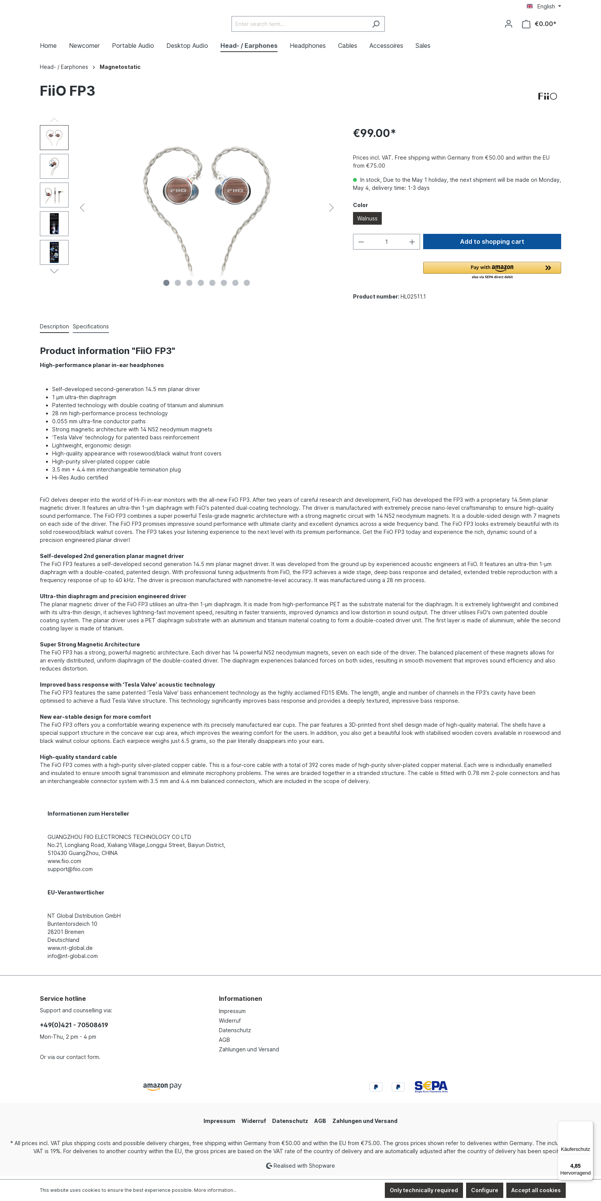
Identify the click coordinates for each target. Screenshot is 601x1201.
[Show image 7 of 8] (235, 287)
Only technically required (424, 1190)
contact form (82, 1060)
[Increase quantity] (412, 245)
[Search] (395, 26)
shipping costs (92, 1147)
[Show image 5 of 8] (212, 287)
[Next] (331, 211)
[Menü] (588, 1125)
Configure (484, 1190)
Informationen (240, 1002)
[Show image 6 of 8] (224, 287)
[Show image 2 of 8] (178, 287)
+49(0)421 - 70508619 (74, 1029)
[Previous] (82, 211)
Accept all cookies (536, 1190)
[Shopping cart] (539, 25)
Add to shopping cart (492, 245)
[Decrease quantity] (361, 245)
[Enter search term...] (318, 26)
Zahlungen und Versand (249, 1053)
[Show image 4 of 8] (201, 287)
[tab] (54, 330)
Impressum (232, 1015)
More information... (215, 1190)
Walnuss (367, 222)
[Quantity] (386, 245)
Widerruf (230, 1024)
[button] (492, 275)
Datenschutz (235, 1034)
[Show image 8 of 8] (247, 287)
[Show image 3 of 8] (189, 287)
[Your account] (508, 25)
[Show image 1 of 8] (166, 287)
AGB (224, 1043)
